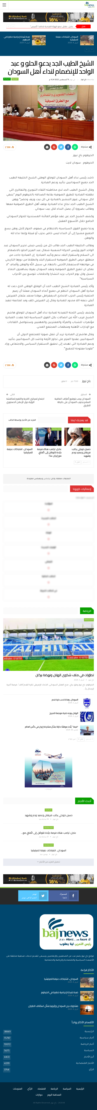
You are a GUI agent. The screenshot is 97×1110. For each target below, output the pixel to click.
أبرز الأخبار (89, 1057)
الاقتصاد (41, 1088)
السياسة (7, 79)
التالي (77, 462)
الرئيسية (15, 79)
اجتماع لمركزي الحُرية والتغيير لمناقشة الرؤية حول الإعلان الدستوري (25, 400)
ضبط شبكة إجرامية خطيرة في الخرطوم (17, 38)
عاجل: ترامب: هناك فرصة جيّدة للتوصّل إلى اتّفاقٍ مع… (48, 832)
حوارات (39, 1094)
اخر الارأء (86, 429)
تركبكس (46, 479)
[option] (48, 42)
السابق (86, 462)
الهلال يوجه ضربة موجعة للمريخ (63, 713)
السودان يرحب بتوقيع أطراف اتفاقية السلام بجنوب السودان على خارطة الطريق (73, 402)
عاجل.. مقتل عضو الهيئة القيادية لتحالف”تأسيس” (51, 26)
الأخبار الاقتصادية (85, 1063)
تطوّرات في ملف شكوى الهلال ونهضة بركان (65, 675)
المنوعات (17, 1088)
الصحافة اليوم (54, 1094)
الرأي (91, 1069)
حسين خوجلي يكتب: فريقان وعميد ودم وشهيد (48, 815)
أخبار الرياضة (89, 619)
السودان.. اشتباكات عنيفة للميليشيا (67, 38)
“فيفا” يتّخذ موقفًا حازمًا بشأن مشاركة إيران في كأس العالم (51, 727)
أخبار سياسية (56, 429)
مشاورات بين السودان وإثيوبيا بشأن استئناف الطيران (53, 1006)
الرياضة (54, 1088)
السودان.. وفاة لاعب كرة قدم (65, 700)
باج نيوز (54, 1103)
